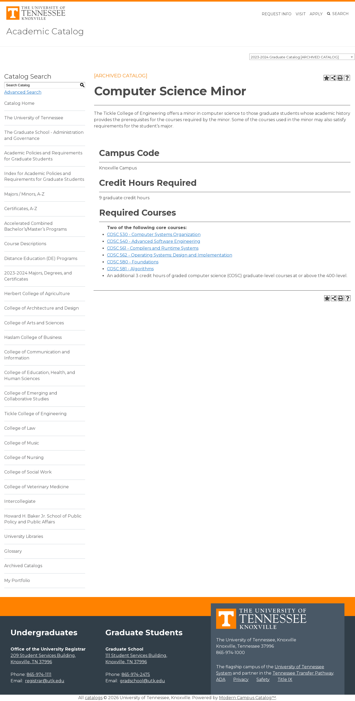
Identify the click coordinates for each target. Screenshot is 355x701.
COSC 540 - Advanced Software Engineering (153, 241)
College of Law (19, 428)
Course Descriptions (25, 243)
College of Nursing (24, 457)
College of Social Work (28, 472)
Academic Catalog (45, 31)
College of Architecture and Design (41, 308)
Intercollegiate (20, 501)
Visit (300, 14)
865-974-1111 (39, 674)
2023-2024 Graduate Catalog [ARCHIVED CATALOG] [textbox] (295, 57)
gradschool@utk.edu (142, 680)
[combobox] (302, 57)
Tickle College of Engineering (35, 413)
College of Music (21, 443)
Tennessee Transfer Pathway (303, 673)
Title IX (285, 679)
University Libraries (23, 536)
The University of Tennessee (33, 117)
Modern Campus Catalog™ (247, 697)
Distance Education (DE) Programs (40, 258)
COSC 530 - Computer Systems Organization (154, 234)
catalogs (94, 697)
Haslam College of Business (33, 337)
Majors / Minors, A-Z (24, 194)
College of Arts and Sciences (34, 322)
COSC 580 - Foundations (132, 261)
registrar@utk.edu (44, 680)
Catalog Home (19, 103)
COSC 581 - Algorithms (130, 268)
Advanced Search (22, 92)
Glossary (13, 551)
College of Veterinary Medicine (36, 486)
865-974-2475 (135, 674)
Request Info (276, 14)
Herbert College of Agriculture (37, 293)
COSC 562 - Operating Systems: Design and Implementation (169, 255)
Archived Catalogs (23, 565)
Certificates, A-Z (20, 208)
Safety (263, 679)
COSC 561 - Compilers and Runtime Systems (152, 248)
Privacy (241, 679)
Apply (316, 14)
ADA (220, 679)
